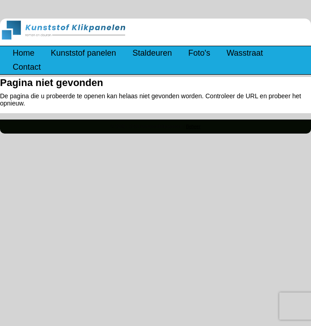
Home (23, 53)
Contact (27, 67)
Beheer (193, 126)
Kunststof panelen (83, 53)
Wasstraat (245, 53)
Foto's (199, 53)
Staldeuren (152, 53)
